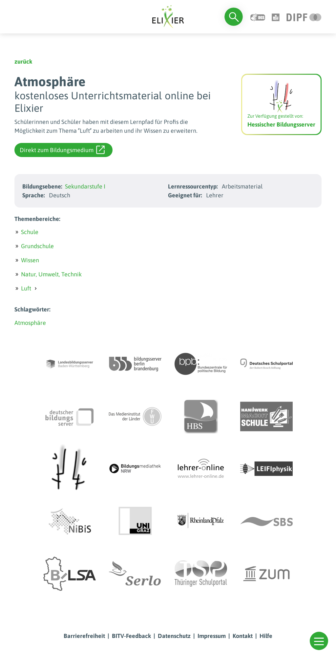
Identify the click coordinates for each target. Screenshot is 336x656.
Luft (26, 288)
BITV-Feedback (131, 635)
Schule (29, 232)
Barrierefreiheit (84, 635)
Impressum (212, 635)
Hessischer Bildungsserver (281, 124)
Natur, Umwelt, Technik (51, 274)
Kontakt (243, 635)
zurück (23, 61)
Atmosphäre (30, 322)
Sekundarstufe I (85, 186)
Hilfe (266, 635)
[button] (319, 641)
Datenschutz (174, 635)
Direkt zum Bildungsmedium (62, 150)
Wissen (30, 260)
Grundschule (37, 246)
